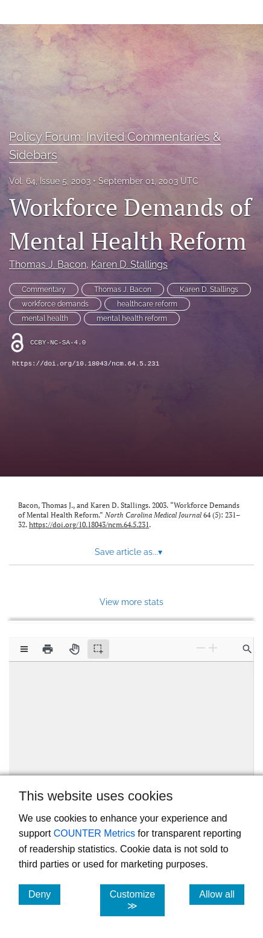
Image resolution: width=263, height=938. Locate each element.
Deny (44, 894)
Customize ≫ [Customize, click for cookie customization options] (137, 900)
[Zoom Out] (201, 648)
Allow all (221, 894)
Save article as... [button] (128, 552)
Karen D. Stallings (129, 264)
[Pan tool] (74, 649)
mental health (45, 318)
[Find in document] (247, 649)
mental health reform (132, 318)
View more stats (131, 602)
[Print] (48, 649)
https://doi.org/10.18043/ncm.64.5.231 (85, 363)
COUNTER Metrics (94, 833)
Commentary (44, 289)
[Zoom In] (213, 648)
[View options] (24, 649)
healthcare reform (147, 304)
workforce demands (55, 304)
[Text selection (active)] (98, 649)
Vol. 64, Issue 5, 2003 (49, 181)
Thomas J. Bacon (47, 264)
